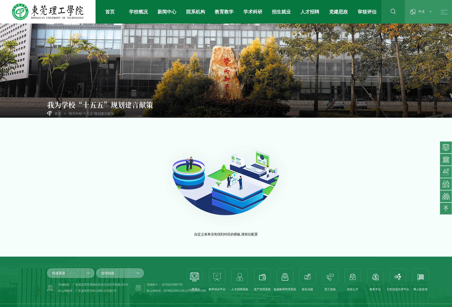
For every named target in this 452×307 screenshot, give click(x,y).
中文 (421, 12)
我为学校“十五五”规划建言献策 (91, 113)
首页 (58, 113)
